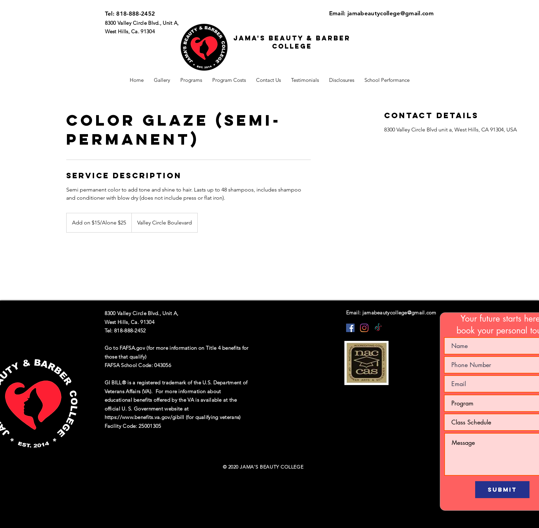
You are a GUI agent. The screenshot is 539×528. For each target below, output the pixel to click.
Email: (338, 13)
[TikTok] (378, 328)
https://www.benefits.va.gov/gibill (144, 417)
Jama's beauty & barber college (292, 42)
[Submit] (502, 489)
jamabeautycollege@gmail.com (390, 13)
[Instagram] (364, 328)
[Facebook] (350, 328)
